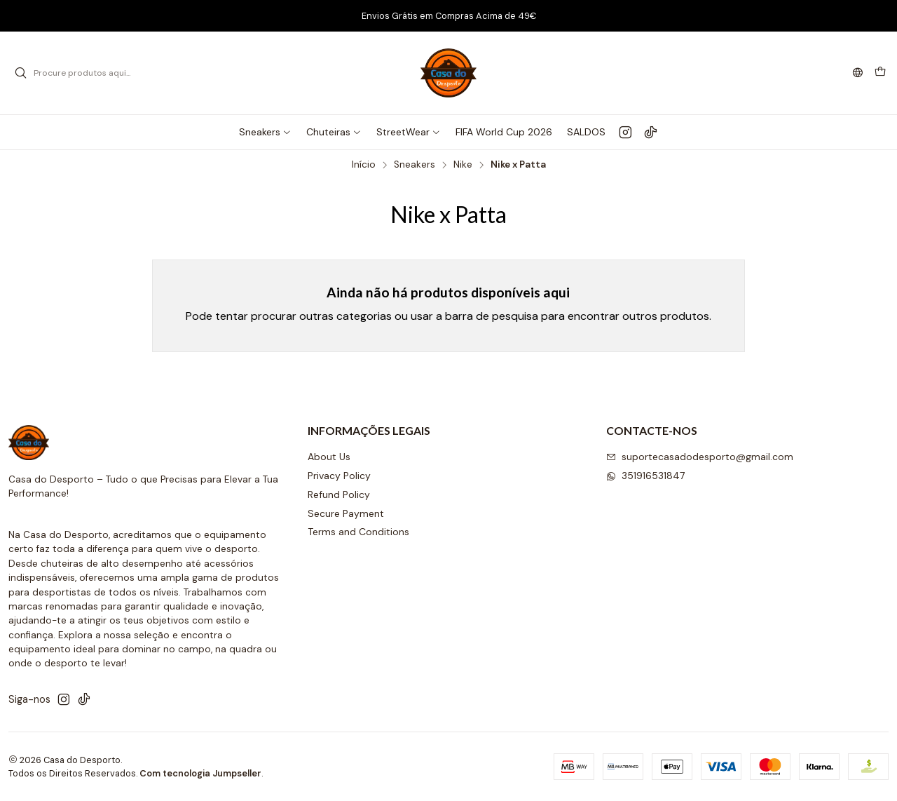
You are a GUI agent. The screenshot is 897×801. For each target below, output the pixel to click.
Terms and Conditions (358, 531)
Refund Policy (339, 494)
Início (364, 165)
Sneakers (414, 165)
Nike (462, 165)
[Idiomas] (858, 73)
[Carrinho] (880, 72)
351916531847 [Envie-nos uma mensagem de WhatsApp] (645, 475)
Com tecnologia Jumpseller (200, 773)
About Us (329, 456)
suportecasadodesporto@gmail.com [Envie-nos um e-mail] (699, 456)
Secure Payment (346, 513)
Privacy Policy (339, 475)
